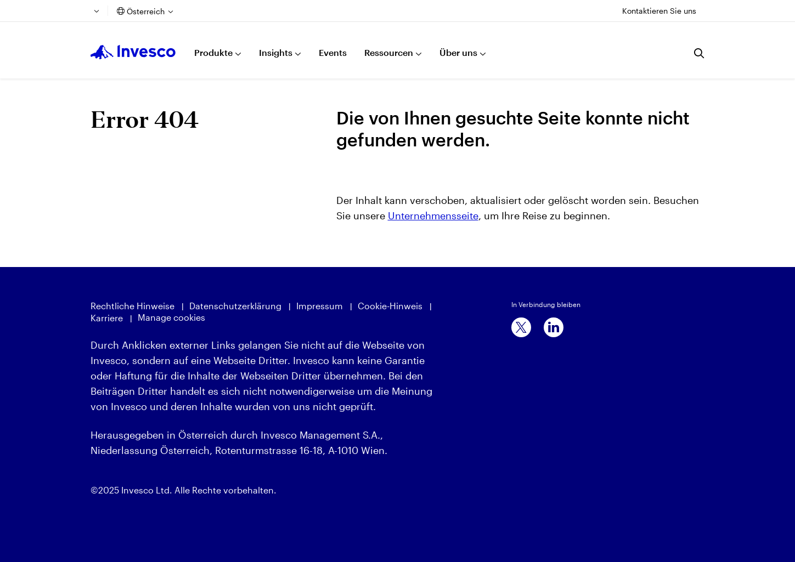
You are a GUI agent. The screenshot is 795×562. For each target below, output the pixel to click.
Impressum (319, 305)
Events (333, 52)
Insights (275, 52)
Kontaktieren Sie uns (659, 10)
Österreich (146, 11)
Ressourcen (388, 52)
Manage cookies (171, 317)
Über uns (458, 52)
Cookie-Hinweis (390, 305)
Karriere (107, 318)
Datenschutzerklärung (235, 305)
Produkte (213, 52)
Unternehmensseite (433, 215)
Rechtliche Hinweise (132, 305)
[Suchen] (699, 53)
